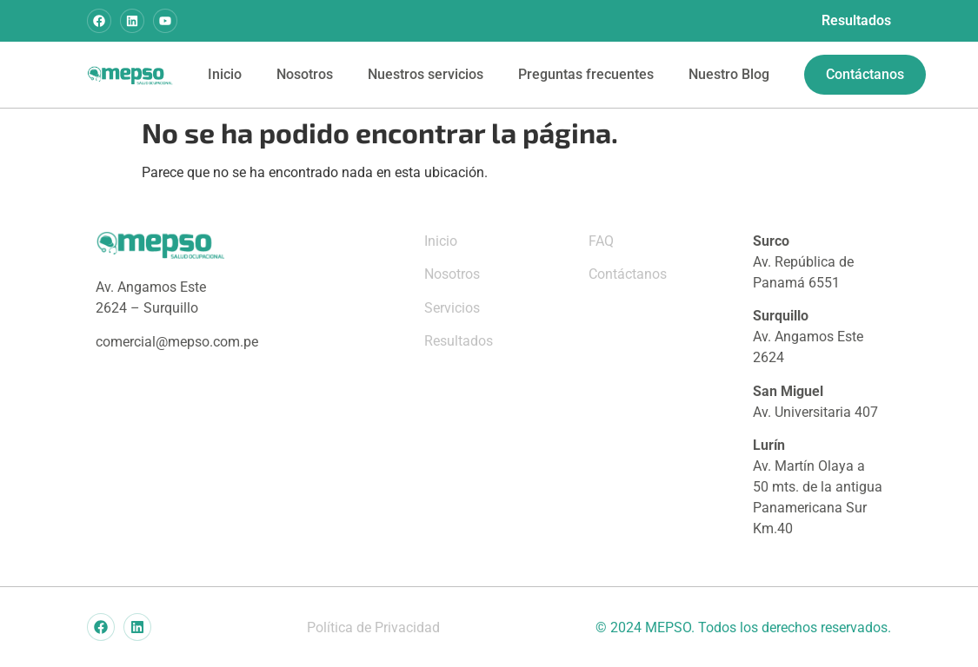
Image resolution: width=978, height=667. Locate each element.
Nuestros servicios (425, 74)
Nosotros (304, 74)
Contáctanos (628, 274)
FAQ (601, 241)
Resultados (856, 20)
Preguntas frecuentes (586, 74)
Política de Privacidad (373, 627)
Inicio (225, 74)
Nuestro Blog (729, 74)
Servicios (452, 308)
